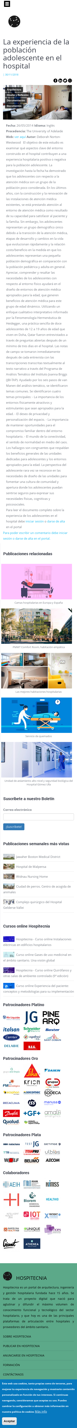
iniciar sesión (35, 521)
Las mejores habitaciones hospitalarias (39, 692)
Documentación (16, 100)
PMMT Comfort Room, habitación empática (39, 647)
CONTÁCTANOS (13, 1374)
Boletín (48, 798)
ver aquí (20, 137)
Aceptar (9, 1421)
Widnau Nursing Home (32, 876)
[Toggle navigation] (7, 4)
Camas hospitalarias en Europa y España (39, 602)
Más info (41, 1411)
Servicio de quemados (38, 736)
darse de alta (56, 521)
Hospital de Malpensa (31, 867)
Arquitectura (14, 89)
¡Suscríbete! (14, 827)
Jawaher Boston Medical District (38, 857)
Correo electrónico (17, 810)
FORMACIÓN (11, 1365)
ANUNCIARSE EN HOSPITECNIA (23, 1355)
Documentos (14, 106)
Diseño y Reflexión (17, 95)
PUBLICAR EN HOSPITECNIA (21, 1346)
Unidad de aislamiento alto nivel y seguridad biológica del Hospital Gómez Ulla (38, 782)
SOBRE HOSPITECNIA (17, 1336)
